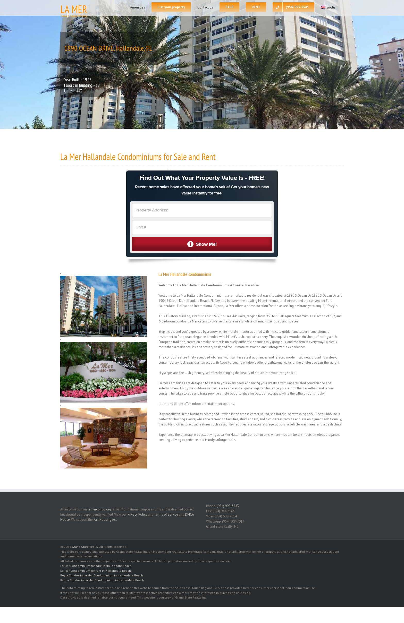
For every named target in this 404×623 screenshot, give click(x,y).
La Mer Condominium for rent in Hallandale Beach (95, 571)
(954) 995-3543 (228, 506)
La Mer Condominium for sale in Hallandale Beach (95, 566)
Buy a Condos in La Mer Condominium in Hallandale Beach (101, 575)
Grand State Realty (85, 547)
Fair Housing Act (105, 519)
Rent (209, 156)
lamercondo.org (99, 509)
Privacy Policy (137, 514)
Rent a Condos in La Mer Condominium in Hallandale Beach (102, 580)
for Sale (175, 156)
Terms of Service (166, 514)
